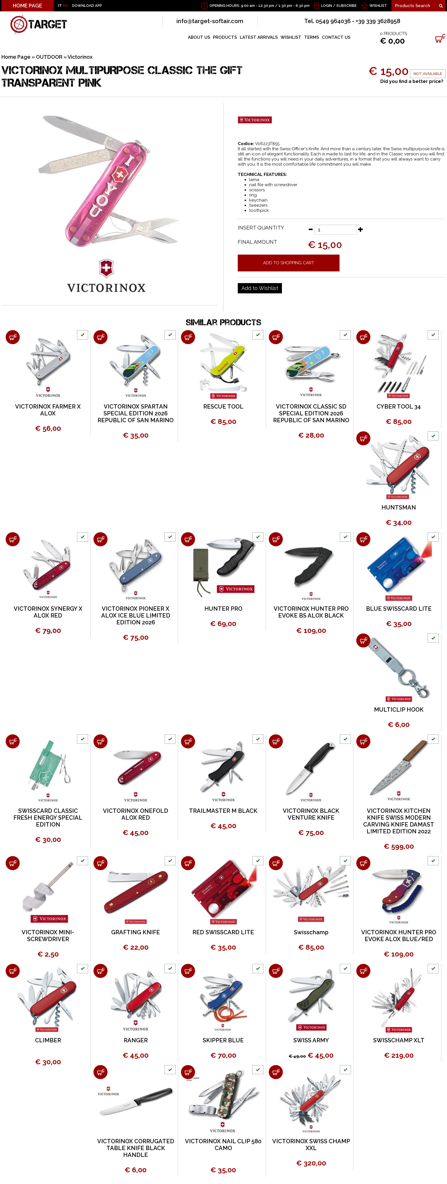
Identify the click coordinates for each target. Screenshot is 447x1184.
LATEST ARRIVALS (259, 37)
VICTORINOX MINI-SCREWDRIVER (48, 936)
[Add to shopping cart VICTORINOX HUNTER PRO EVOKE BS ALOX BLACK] (276, 539)
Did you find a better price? (411, 81)
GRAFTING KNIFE (135, 932)
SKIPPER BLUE (223, 1040)
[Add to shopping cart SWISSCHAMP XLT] (363, 971)
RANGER (136, 1040)
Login (326, 5)
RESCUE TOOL (223, 406)
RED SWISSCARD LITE (223, 932)
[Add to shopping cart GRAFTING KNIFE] (100, 863)
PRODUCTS (225, 37)
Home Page (16, 57)
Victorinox (80, 57)
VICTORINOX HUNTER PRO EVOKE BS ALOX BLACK (311, 612)
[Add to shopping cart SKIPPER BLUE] (188, 971)
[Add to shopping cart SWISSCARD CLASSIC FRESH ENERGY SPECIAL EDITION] (13, 741)
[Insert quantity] (335, 230)
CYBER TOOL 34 (399, 406)
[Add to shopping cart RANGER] (100, 971)
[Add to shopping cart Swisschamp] (276, 863)
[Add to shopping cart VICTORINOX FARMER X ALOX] (13, 337)
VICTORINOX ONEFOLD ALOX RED (135, 814)
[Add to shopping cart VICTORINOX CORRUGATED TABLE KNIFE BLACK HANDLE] (100, 1072)
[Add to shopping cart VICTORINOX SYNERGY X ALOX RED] (13, 539)
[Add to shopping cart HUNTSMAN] (363, 438)
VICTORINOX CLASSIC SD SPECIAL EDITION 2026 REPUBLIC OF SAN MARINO (311, 413)
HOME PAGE (27, 6)
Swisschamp (311, 932)
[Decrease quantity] (310, 229)
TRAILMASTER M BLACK (223, 810)
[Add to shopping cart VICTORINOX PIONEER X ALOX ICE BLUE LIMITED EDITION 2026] (100, 539)
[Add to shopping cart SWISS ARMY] (276, 971)
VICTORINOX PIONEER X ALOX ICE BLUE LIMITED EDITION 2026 (135, 615)
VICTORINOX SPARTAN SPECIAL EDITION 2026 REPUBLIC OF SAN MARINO (135, 413)
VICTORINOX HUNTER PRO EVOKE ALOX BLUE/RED (398, 936)
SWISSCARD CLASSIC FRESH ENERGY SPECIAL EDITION (47, 817)
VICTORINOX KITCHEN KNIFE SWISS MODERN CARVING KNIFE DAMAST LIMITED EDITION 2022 (398, 821)
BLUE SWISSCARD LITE (399, 608)
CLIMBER (48, 1040)
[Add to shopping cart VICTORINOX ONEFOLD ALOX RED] (100, 741)
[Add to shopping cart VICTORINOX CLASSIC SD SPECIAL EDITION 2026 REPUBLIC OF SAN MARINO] (276, 337)
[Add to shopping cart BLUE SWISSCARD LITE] (363, 539)
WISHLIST (378, 5)
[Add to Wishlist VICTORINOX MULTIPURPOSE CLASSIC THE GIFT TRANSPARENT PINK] (260, 288)
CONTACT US (336, 37)
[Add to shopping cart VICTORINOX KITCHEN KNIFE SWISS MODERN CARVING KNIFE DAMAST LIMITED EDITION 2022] (363, 741)
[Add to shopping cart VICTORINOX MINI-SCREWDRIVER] (13, 863)
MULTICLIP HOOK (399, 709)
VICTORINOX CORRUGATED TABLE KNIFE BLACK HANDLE (135, 1148)
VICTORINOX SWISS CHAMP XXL (311, 1144)
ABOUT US (199, 37)
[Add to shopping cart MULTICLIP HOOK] (363, 640)
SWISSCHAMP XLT (398, 1040)
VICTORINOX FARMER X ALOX (48, 410)
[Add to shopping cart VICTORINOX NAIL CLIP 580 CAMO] (188, 1072)
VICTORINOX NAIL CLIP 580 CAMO (223, 1144)
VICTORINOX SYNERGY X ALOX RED (48, 612)
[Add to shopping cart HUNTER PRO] (188, 539)
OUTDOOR (49, 57)
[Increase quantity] (360, 229)
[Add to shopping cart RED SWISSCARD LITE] (188, 863)
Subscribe (346, 5)
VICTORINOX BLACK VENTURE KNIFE (311, 814)
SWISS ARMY (311, 1040)
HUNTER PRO (223, 608)
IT (60, 5)
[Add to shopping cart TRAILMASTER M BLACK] (188, 741)
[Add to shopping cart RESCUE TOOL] (188, 337)
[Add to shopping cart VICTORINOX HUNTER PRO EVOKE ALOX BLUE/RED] (363, 863)
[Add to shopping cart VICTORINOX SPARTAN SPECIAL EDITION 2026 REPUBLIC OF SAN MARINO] (100, 337)
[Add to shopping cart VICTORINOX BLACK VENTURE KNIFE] (276, 741)
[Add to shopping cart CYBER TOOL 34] (363, 337)
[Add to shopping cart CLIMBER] (13, 971)
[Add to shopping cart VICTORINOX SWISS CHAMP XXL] (276, 1072)
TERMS (311, 37)
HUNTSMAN (398, 507)
